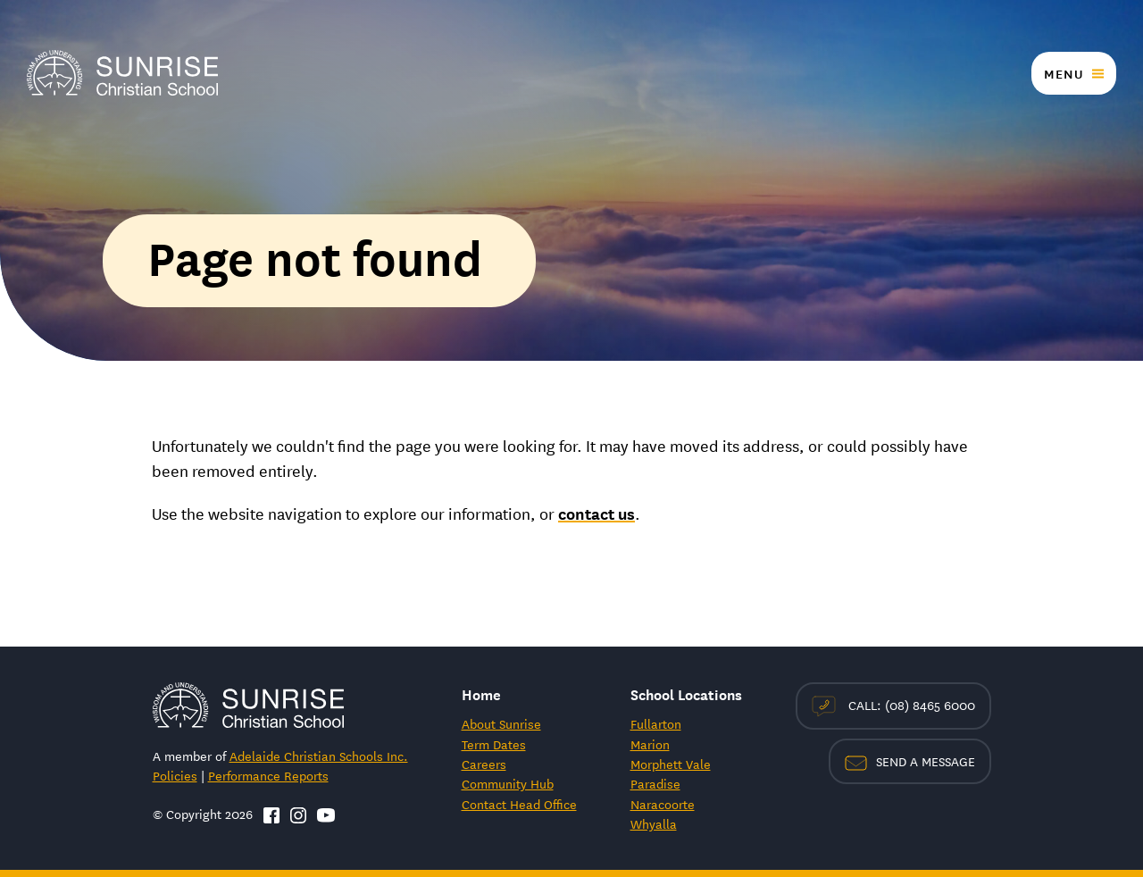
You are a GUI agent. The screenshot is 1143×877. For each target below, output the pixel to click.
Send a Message (910, 761)
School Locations (686, 693)
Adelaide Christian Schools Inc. (318, 755)
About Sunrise (501, 723)
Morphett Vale (670, 763)
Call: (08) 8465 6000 (893, 706)
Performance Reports (268, 775)
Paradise (655, 783)
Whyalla (653, 823)
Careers (484, 763)
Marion (650, 744)
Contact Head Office (519, 804)
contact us (596, 512)
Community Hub (508, 783)
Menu (1063, 73)
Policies (175, 775)
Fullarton (655, 723)
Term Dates (494, 744)
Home (481, 693)
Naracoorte (662, 804)
